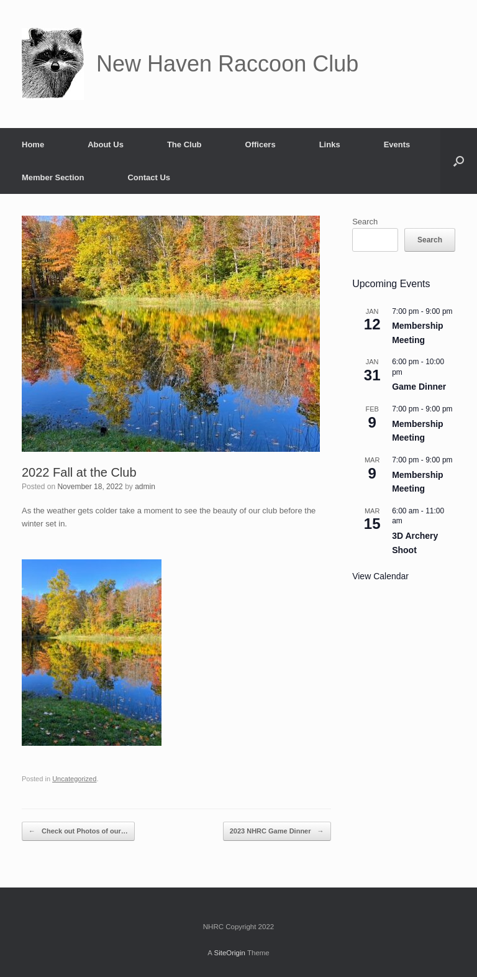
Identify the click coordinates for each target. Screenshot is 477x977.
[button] (458, 161)
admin (145, 486)
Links (329, 144)
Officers (260, 144)
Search (365, 221)
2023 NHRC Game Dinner (277, 831)
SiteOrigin (229, 952)
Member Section (53, 177)
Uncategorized (74, 778)
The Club (184, 144)
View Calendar (380, 576)
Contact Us (148, 177)
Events (397, 144)
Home (33, 144)
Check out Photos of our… (78, 831)
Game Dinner (419, 387)
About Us (106, 144)
